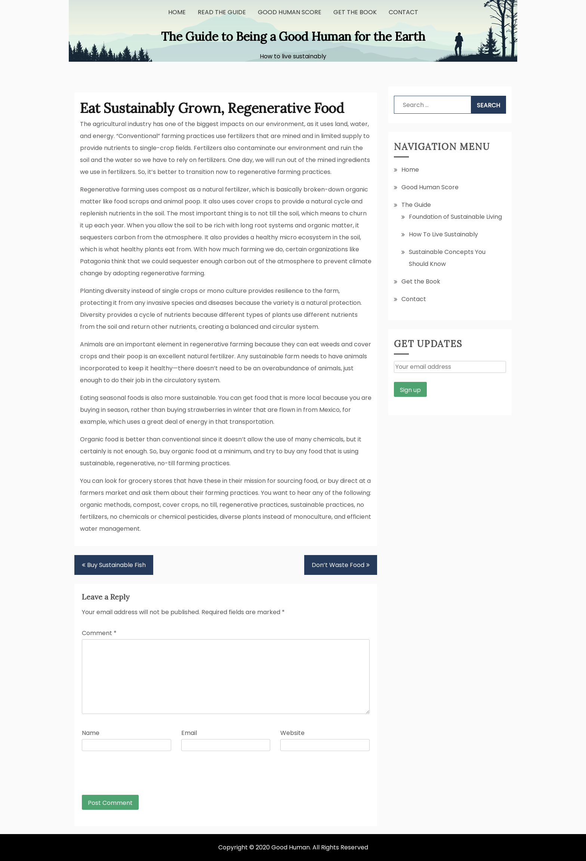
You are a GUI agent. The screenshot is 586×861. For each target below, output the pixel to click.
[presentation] (132, 776)
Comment (99, 633)
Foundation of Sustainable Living (455, 216)
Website (292, 733)
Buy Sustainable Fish (116, 565)
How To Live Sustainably (443, 234)
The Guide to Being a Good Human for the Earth (293, 36)
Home (177, 12)
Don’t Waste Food (338, 565)
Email (189, 733)
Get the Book (355, 12)
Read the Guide (222, 12)
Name (90, 733)
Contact (403, 12)
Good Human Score (289, 12)
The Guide (416, 204)
